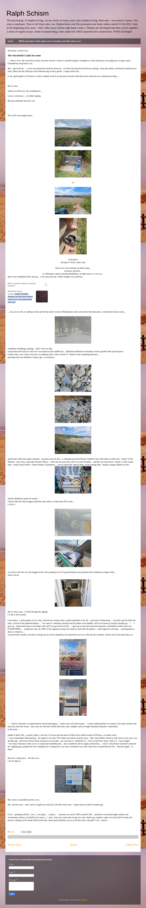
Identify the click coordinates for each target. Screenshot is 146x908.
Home (10, 41)
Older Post (132, 844)
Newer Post (14, 844)
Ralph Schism (28, 13)
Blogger (84, 900)
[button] (28, 284)
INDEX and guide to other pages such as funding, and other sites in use (50, 41)
